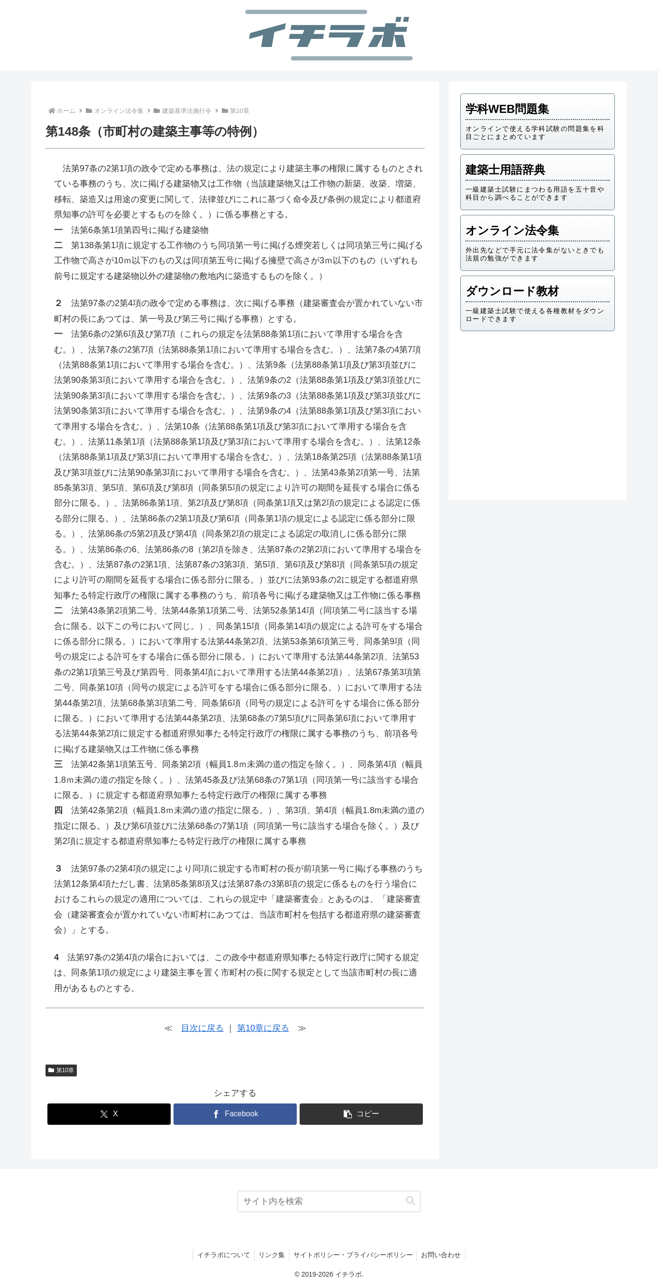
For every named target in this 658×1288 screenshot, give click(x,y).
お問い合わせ (444, 1255)
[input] (329, 1201)
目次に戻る (202, 1028)
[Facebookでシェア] (235, 1114)
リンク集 (271, 1255)
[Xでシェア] (109, 1114)
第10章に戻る (263, 1028)
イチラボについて (221, 1255)
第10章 (61, 1070)
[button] (361, 1114)
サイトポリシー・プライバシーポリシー (354, 1255)
